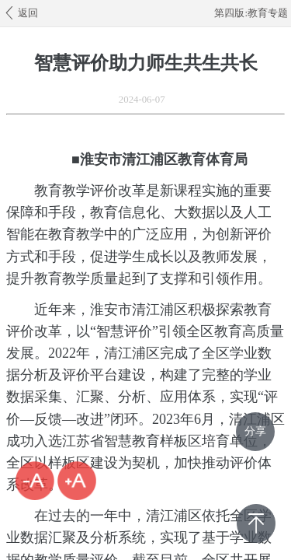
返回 (20, 12)
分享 (255, 431)
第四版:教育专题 (251, 13)
